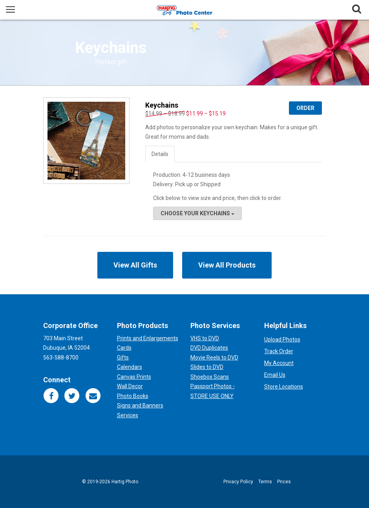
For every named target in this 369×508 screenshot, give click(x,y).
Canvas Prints (134, 377)
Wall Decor (130, 386)
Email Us (274, 375)
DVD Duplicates (209, 348)
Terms (265, 481)
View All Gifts (135, 265)
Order (305, 108)
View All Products (227, 265)
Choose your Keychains (197, 213)
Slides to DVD (206, 367)
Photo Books (132, 396)
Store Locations (283, 386)
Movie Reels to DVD (214, 357)
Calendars (129, 367)
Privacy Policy (238, 481)
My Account (279, 363)
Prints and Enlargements (147, 338)
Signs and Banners (140, 405)
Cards (124, 348)
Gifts (123, 357)
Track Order (278, 351)
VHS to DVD (204, 338)
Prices (284, 481)
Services (127, 415)
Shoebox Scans (209, 377)
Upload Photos (282, 339)
